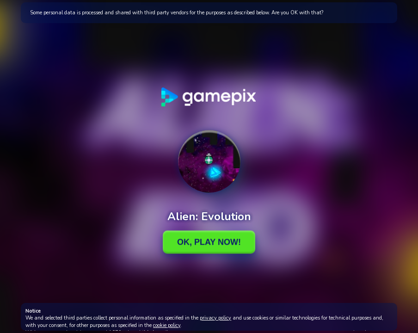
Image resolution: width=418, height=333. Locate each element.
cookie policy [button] (166, 325)
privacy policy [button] (215, 317)
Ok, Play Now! (209, 242)
